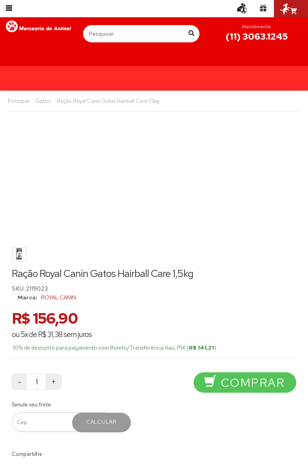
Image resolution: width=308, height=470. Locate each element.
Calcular (101, 421)
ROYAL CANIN (58, 297)
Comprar (244, 382)
